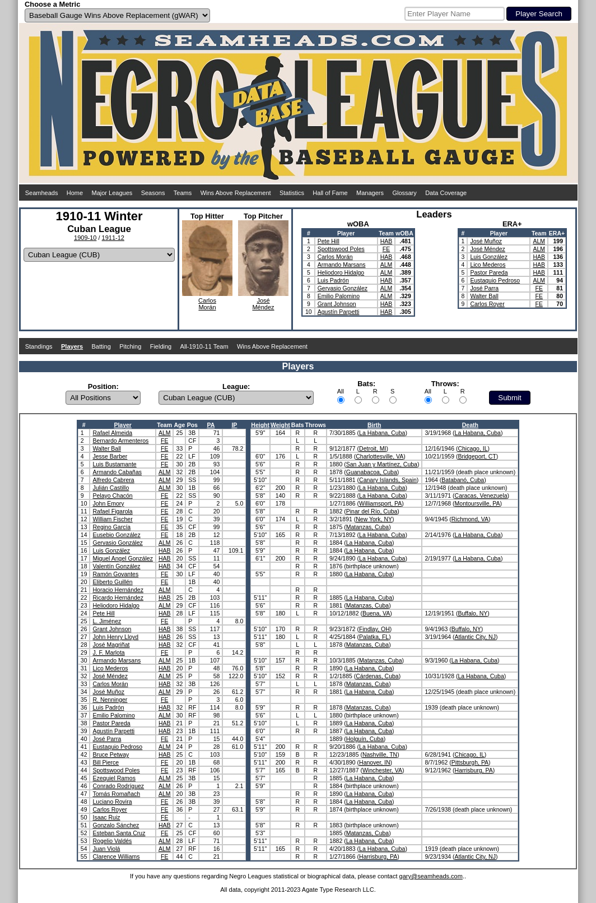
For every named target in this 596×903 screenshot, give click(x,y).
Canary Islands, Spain (388, 479)
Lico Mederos (487, 264)
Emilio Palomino (339, 296)
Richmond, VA (469, 519)
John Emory (108, 503)
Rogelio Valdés (112, 840)
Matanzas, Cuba (367, 527)
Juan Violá (106, 848)
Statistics (292, 192)
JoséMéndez (263, 304)
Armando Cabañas (117, 472)
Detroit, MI (372, 448)
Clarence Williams (115, 856)
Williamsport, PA (380, 503)
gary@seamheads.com (431, 876)
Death (470, 425)
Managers (370, 192)
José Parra (484, 288)
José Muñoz (486, 241)
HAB (386, 241)
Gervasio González (342, 288)
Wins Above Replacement (236, 192)
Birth (374, 425)
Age (179, 425)
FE (386, 249)
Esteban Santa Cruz (118, 833)
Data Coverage (446, 192)
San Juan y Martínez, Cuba (381, 464)
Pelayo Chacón (112, 495)
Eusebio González (116, 534)
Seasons (153, 192)
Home (75, 192)
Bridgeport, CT (477, 456)
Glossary (404, 192)
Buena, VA (376, 613)
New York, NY (374, 519)
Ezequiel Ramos (113, 778)
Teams (183, 192)
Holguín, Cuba (365, 738)
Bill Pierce (105, 762)
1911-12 (113, 237)
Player (123, 425)
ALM (386, 264)
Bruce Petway (110, 754)
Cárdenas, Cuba (377, 676)
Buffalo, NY (472, 613)
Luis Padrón (333, 280)
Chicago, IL (472, 448)
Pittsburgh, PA (469, 762)
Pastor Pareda (488, 272)
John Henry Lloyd (115, 636)
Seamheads (41, 192)
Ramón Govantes (115, 574)
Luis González (488, 256)
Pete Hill (328, 241)
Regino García (111, 527)
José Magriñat (110, 644)
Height (260, 425)
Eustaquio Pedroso (495, 280)
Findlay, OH (374, 629)
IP (234, 425)
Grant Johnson (337, 303)
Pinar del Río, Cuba (372, 511)
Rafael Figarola (112, 511)
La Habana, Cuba (382, 432)
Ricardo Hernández (117, 597)
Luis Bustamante (114, 464)
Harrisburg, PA (474, 770)
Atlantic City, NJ (475, 636)
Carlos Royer (487, 303)
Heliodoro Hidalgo (341, 272)
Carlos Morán (335, 256)
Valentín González (116, 566)
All (340, 391)
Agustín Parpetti (339, 311)
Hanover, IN (374, 762)
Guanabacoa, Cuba (371, 472)
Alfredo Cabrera (113, 479)
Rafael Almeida (112, 432)
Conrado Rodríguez (118, 785)
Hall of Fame (330, 192)
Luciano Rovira (112, 801)
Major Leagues (112, 192)
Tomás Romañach (116, 793)
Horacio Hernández (117, 589)
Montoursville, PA (477, 503)
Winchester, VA (382, 770)
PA (211, 425)
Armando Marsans (342, 264)
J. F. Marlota (108, 652)
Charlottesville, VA (379, 456)
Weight (280, 425)
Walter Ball (484, 296)
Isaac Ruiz (106, 817)
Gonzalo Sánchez (115, 825)
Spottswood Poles (341, 249)
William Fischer (112, 519)
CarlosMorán (207, 304)
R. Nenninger (109, 699)
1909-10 (85, 237)
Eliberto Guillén (112, 581)
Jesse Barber (109, 456)
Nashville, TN (379, 754)
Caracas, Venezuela (481, 495)
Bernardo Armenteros (120, 440)
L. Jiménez (106, 621)
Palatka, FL (374, 636)
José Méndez (487, 249)
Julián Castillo (110, 487)
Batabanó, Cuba (462, 479)
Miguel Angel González (122, 558)
